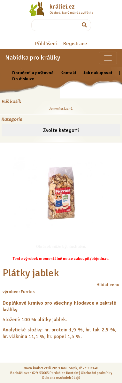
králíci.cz (62, 7)
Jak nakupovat (97, 73)
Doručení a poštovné (33, 73)
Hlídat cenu (107, 284)
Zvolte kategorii (61, 130)
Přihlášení (46, 43)
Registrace (75, 43)
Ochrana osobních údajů (61, 377)
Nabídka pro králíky (32, 57)
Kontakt (68, 73)
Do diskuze (23, 79)
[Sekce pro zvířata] (108, 58)
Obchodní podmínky (96, 373)
